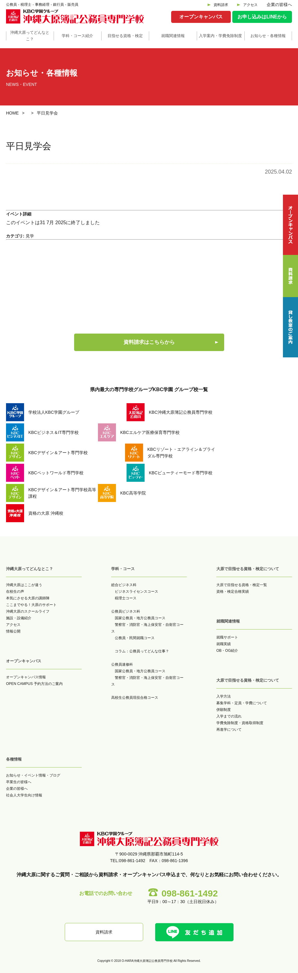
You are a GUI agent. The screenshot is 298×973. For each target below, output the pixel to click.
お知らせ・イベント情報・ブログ (33, 775)
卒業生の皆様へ (18, 782)
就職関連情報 (173, 35)
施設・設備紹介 (18, 618)
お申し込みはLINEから (262, 16)
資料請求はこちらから (149, 342)
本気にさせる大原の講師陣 (27, 598)
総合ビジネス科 (123, 585)
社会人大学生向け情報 (24, 795)
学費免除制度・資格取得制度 (239, 723)
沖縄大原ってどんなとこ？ (29, 35)
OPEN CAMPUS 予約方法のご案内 (34, 684)
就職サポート (227, 637)
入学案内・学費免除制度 (220, 35)
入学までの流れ (229, 716)
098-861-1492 (190, 893)
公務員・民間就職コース (135, 638)
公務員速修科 (122, 664)
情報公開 (13, 631)
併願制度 (223, 710)
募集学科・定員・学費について (241, 703)
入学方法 (223, 696)
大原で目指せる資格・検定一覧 (241, 585)
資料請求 (221, 5)
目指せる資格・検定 (125, 35)
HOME (12, 113)
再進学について (229, 729)
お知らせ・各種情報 (268, 35)
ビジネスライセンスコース (136, 591)
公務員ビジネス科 (125, 611)
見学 (30, 236)
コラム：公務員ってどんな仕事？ (142, 651)
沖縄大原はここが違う (24, 585)
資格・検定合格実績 (232, 591)
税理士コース (125, 598)
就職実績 (223, 644)
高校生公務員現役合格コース (134, 697)
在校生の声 (15, 591)
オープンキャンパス (201, 16)
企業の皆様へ (279, 4)
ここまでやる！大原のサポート (31, 605)
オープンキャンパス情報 (26, 677)
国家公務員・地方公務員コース (140, 618)
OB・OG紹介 (227, 650)
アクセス (250, 5)
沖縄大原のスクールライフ (27, 611)
